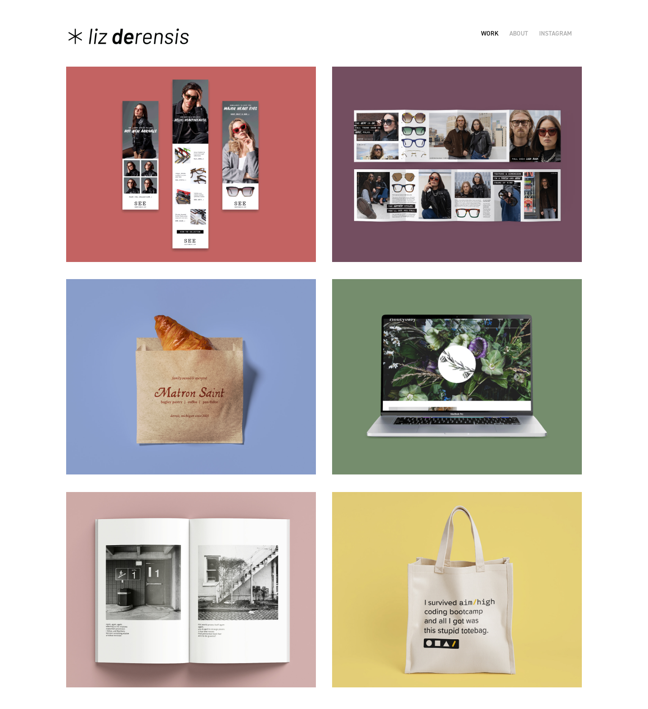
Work (490, 33)
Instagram (555, 33)
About (518, 33)
